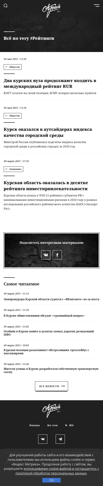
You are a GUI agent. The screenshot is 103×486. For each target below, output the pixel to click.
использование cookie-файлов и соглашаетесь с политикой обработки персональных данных (57, 470)
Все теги (52, 425)
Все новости (52, 386)
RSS (69, 425)
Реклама (34, 425)
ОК (51, 480)
